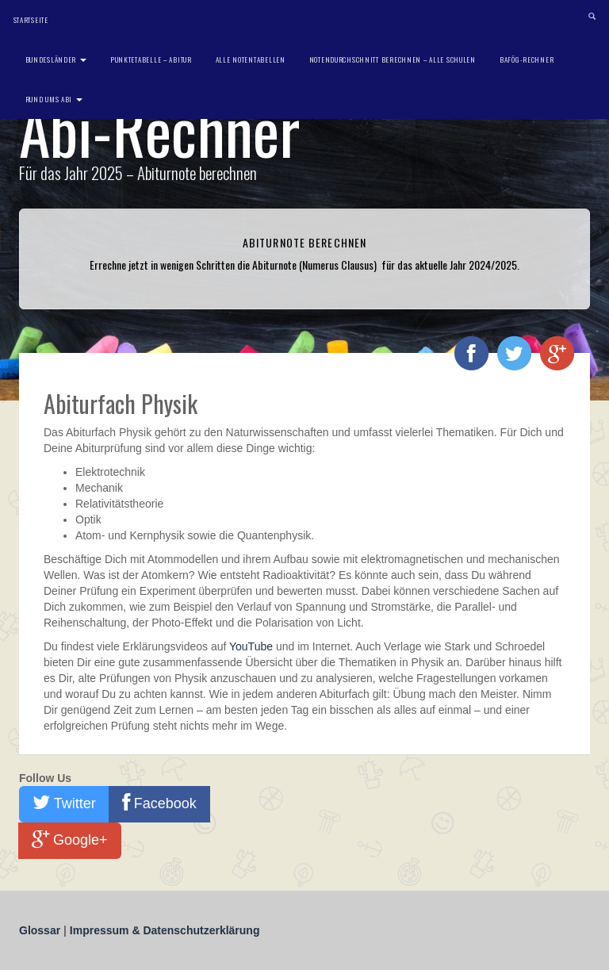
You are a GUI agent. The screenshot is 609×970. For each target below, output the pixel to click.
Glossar (41, 930)
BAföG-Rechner (526, 59)
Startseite (30, 19)
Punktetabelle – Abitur (151, 59)
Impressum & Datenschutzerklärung (165, 930)
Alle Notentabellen (250, 59)
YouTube (251, 646)
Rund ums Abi (53, 99)
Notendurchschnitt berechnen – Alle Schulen (392, 59)
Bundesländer (55, 59)
